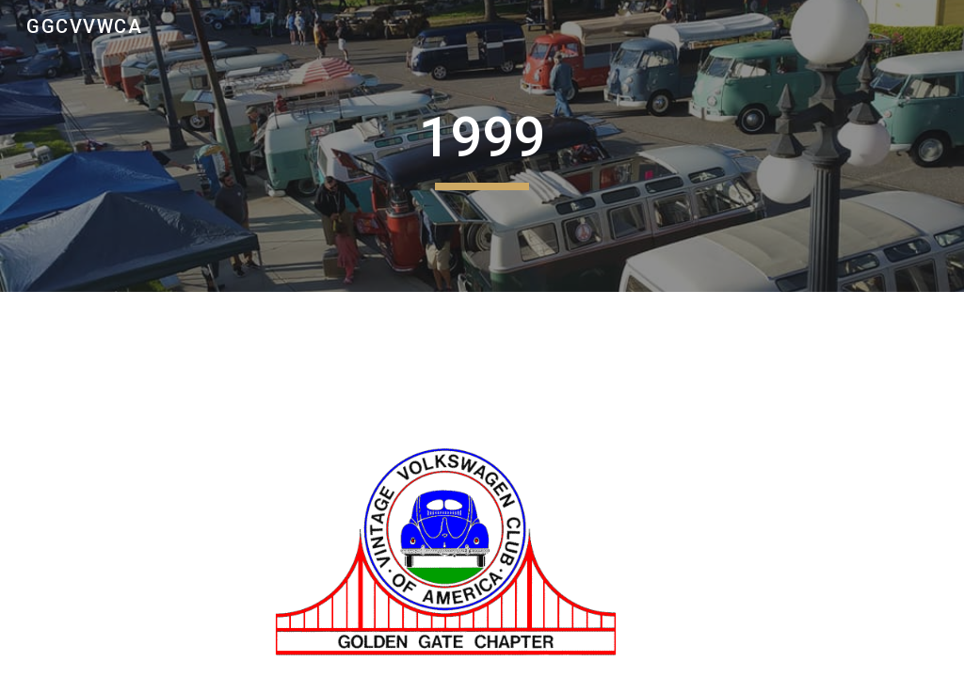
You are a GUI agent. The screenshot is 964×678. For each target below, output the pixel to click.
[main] (481, 146)
